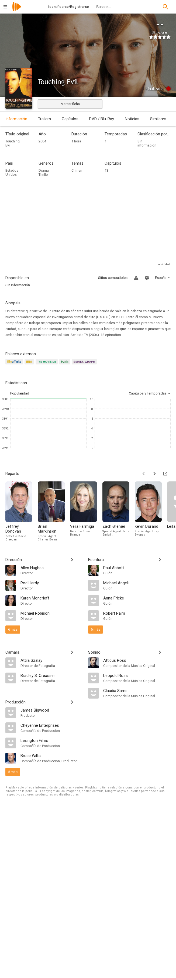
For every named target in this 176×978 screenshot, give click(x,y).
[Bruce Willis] (51, 755)
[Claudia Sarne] (137, 690)
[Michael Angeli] (137, 582)
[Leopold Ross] (137, 675)
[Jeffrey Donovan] (21, 511)
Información (16, 118)
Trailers (44, 118)
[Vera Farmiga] (86, 511)
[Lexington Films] (51, 740)
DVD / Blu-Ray (101, 118)
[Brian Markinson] (54, 511)
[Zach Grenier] (118, 511)
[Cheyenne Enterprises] (51, 725)
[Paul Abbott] (137, 567)
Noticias (132, 118)
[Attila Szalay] (51, 660)
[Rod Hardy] (51, 582)
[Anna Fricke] (137, 598)
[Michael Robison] (51, 613)
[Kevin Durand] (151, 511)
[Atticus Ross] (137, 660)
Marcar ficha (70, 104)
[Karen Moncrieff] (51, 598)
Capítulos (70, 118)
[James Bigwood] (51, 710)
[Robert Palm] (137, 613)
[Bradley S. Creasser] (51, 675)
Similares (158, 118)
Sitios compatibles (112, 278)
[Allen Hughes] (51, 567)
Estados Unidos (11, 172)
